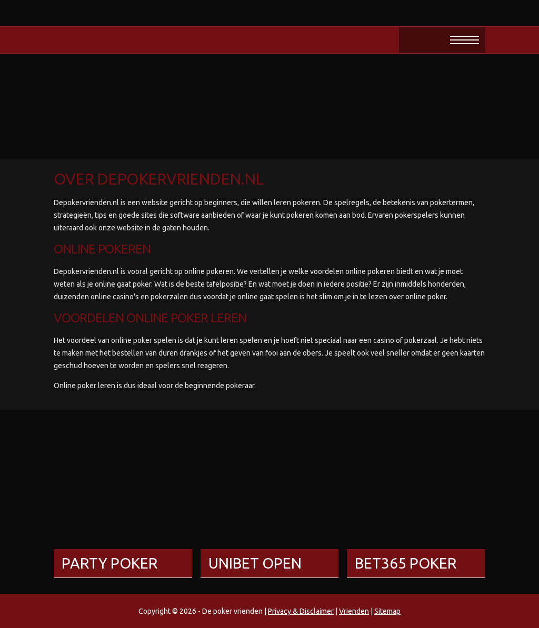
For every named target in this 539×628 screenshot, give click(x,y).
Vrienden (354, 611)
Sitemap (387, 611)
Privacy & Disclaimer (301, 611)
